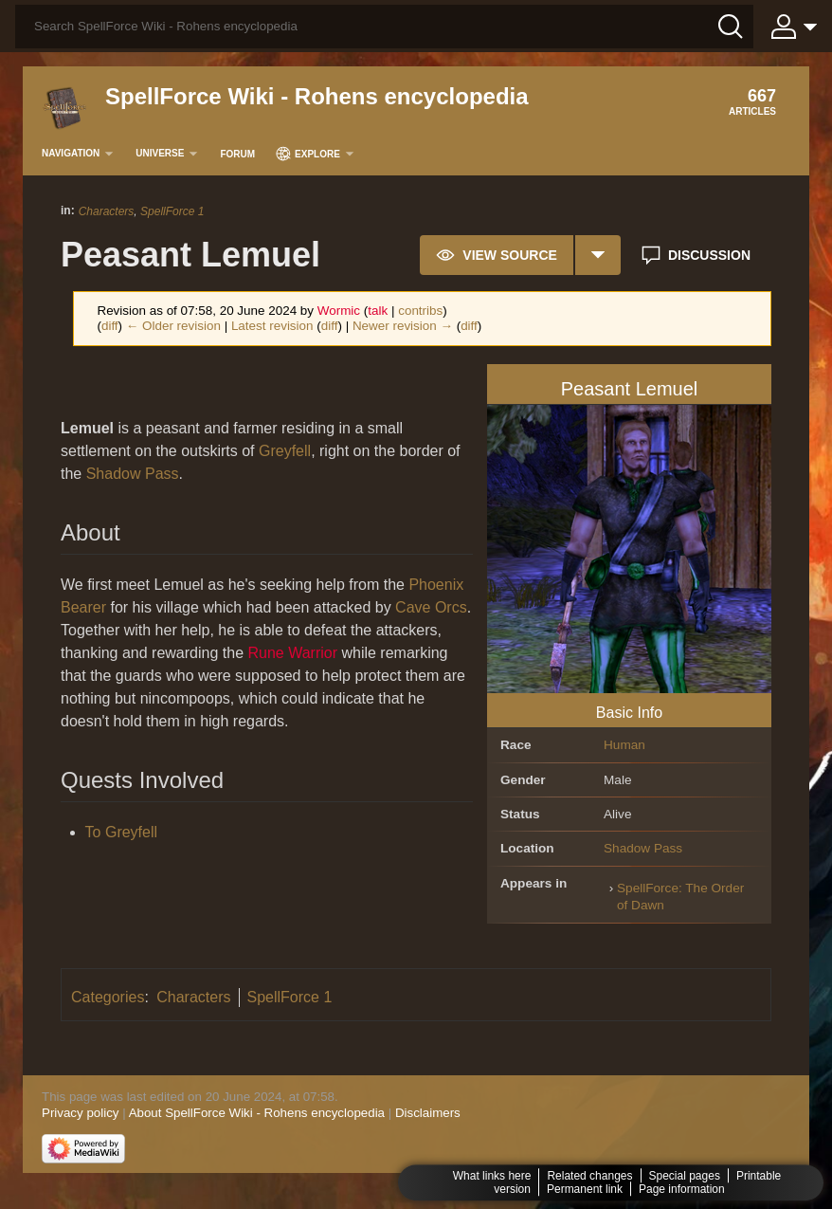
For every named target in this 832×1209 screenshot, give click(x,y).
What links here (492, 1175)
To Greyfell (121, 832)
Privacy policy (80, 1113)
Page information (682, 1189)
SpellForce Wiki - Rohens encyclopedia (317, 96)
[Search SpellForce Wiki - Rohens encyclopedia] (384, 26)
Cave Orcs (431, 607)
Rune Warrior (292, 653)
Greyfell (285, 451)
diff (109, 326)
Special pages (684, 1175)
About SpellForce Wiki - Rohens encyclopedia (257, 1113)
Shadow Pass (643, 848)
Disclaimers (428, 1113)
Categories (107, 997)
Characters (107, 211)
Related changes (589, 1175)
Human (624, 745)
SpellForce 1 (172, 211)
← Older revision (173, 326)
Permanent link (585, 1189)
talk (378, 310)
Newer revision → (403, 326)
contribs (420, 310)
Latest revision (272, 326)
